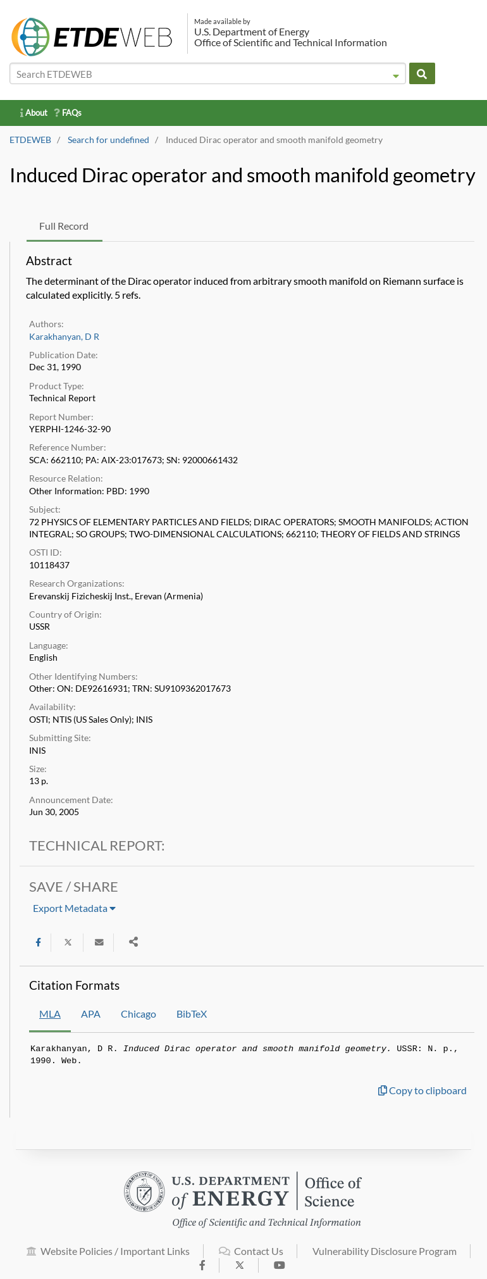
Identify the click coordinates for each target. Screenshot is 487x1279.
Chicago (138, 1014)
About (33, 113)
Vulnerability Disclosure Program (384, 1257)
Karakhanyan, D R (64, 337)
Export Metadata (74, 908)
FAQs (68, 113)
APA (91, 1014)
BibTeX (191, 1014)
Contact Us (251, 1257)
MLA (50, 1014)
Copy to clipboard (422, 1090)
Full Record (64, 226)
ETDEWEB (30, 140)
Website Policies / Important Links (108, 1257)
